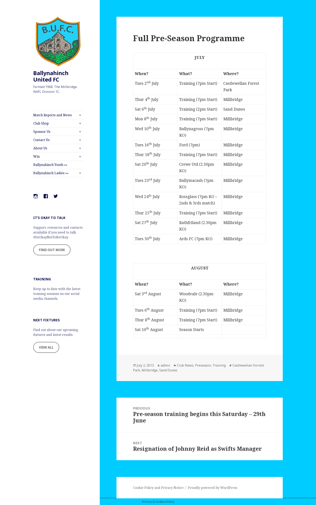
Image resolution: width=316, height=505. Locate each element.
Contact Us (41, 140)
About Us (40, 148)
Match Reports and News (52, 115)
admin (165, 365)
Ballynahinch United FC (51, 76)
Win (36, 156)
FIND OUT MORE (52, 250)
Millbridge (150, 370)
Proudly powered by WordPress (212, 487)
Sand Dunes (168, 370)
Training (219, 365)
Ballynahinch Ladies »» (51, 173)
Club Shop (41, 123)
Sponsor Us (41, 131)
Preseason (203, 365)
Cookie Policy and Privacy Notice (158, 487)
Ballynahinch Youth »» (50, 164)
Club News (185, 365)
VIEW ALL (46, 347)
